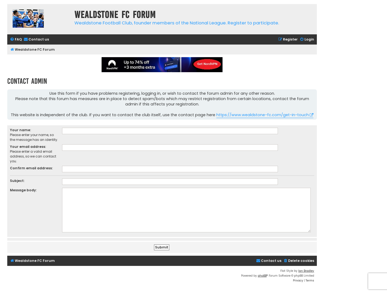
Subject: (17, 180)
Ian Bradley (306, 271)
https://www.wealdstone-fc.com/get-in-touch (262, 115)
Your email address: (28, 146)
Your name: (20, 130)
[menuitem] (16, 39)
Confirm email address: (31, 168)
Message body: (23, 190)
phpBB (262, 276)
